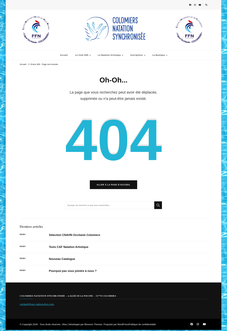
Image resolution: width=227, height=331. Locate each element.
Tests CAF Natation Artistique (69, 248)
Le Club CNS (81, 55)
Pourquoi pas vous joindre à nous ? (73, 272)
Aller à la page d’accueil (113, 186)
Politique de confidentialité (142, 325)
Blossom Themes (93, 325)
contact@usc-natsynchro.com (37, 305)
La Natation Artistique (109, 55)
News (23, 235)
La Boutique (158, 55)
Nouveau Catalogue (62, 260)
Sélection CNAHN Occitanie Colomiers (75, 236)
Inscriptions (136, 55)
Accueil (64, 55)
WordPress (123, 325)
